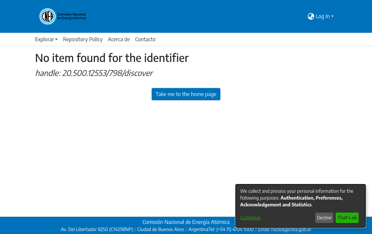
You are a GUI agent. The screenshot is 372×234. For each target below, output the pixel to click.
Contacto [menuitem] (145, 39)
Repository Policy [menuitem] (83, 39)
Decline (324, 217)
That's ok (347, 217)
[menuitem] (311, 16)
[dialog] (301, 206)
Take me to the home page (186, 94)
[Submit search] (303, 16)
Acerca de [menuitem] (119, 39)
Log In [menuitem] (323, 16)
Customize (250, 217)
